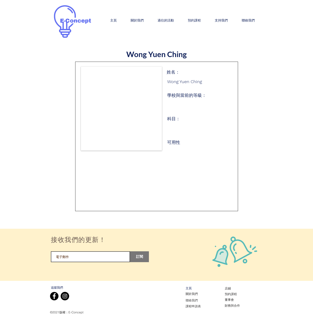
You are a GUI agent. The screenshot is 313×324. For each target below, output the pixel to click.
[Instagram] (65, 296)
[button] (137, 20)
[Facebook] (54, 296)
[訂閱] (139, 256)
